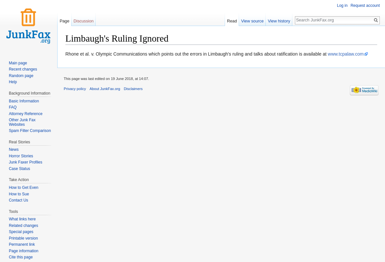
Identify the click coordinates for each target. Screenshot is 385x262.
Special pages (21, 231)
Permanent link (22, 244)
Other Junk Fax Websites (22, 122)
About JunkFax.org (105, 89)
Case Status (19, 168)
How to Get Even (23, 187)
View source (252, 21)
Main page (18, 63)
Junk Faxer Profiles (25, 162)
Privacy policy (75, 89)
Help (13, 82)
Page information (23, 251)
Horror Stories (21, 156)
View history (279, 21)
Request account (365, 5)
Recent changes (23, 69)
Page (64, 21)
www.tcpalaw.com (346, 54)
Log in (342, 5)
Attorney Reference (25, 113)
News (14, 149)
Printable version (23, 238)
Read (232, 21)
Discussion (83, 21)
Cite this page (21, 257)
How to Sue (19, 194)
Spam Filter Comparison (30, 130)
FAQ (13, 107)
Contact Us (18, 200)
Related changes (23, 225)
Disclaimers (133, 89)
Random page (21, 75)
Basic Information (24, 101)
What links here (22, 219)
